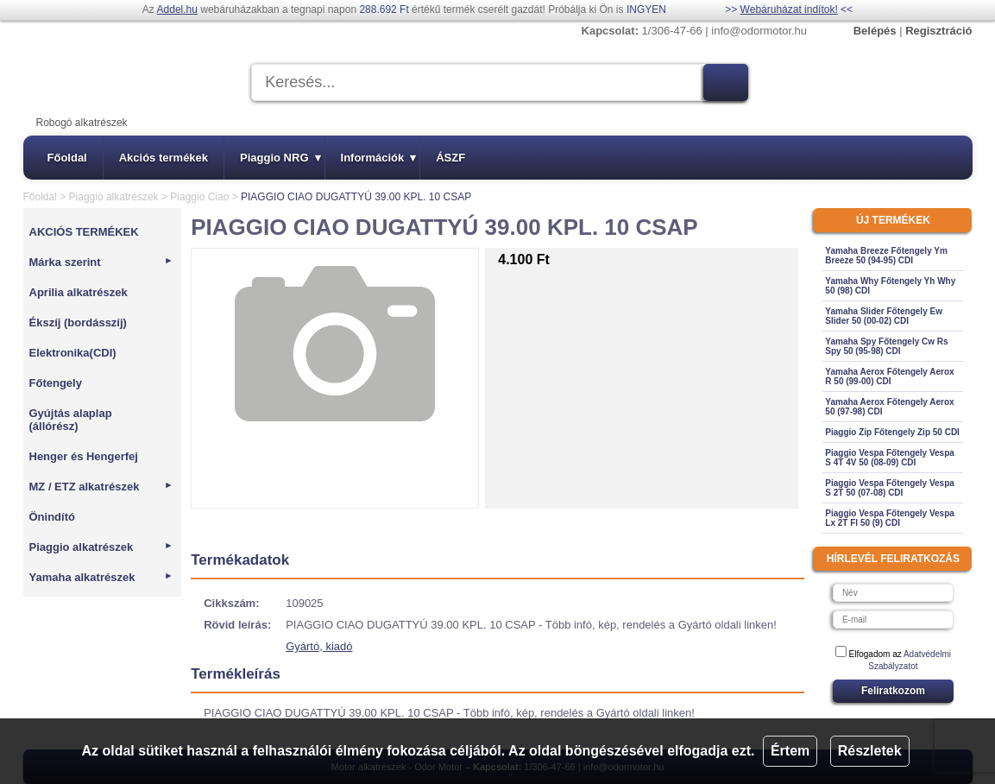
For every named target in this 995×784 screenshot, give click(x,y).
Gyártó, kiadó (319, 646)
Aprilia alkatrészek (78, 292)
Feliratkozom (893, 691)
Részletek (870, 750)
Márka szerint (101, 262)
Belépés (875, 30)
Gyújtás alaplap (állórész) (70, 420)
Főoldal (67, 157)
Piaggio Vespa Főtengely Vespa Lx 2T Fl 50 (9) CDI (889, 518)
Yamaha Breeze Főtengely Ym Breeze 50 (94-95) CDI (886, 255)
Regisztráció (938, 30)
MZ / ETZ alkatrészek (101, 486)
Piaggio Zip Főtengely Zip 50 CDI (892, 432)
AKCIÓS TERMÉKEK (84, 231)
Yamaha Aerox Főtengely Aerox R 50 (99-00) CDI (889, 376)
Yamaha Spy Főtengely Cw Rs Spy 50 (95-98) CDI (886, 346)
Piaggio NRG (280, 157)
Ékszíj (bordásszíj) (78, 322)
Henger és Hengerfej (83, 456)
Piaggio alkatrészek (114, 197)
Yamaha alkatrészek (101, 577)
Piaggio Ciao (199, 197)
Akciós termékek (163, 157)
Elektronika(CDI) (73, 352)
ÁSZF (450, 157)
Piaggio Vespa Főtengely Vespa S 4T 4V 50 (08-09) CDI (889, 457)
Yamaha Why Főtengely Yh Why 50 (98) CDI (890, 285)
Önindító (52, 516)
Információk (379, 157)
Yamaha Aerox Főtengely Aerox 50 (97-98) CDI (889, 406)
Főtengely (55, 382)
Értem (790, 750)
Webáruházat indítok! (789, 9)
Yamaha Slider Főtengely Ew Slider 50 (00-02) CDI (883, 316)
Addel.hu (177, 9)
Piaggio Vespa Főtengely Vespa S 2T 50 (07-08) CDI (889, 487)
